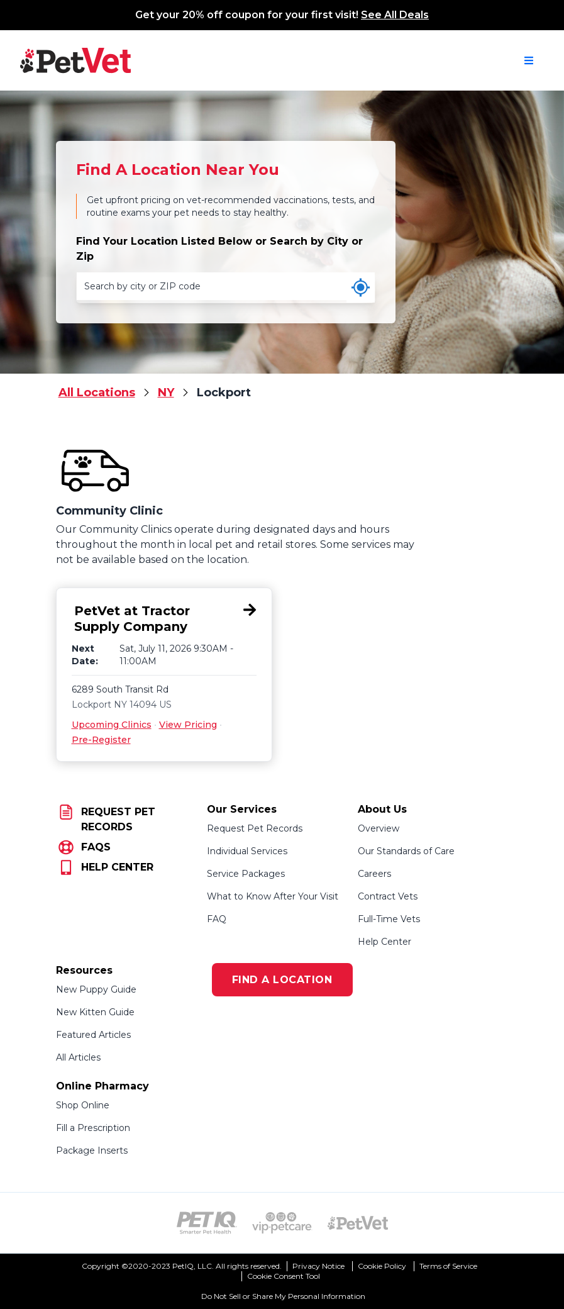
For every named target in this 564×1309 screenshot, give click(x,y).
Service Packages (246, 873)
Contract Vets (387, 896)
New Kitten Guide (95, 1012)
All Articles (78, 1057)
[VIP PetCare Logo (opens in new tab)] (282, 1223)
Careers (374, 873)
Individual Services (247, 851)
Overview (378, 828)
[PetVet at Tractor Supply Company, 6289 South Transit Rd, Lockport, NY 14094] (164, 619)
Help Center (384, 941)
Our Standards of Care (406, 851)
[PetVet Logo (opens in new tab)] (358, 1223)
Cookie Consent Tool (283, 1276)
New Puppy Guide (96, 989)
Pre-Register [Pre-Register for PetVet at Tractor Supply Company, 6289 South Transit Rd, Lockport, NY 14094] (101, 739)
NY (166, 392)
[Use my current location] (360, 287)
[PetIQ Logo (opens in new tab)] (207, 1223)
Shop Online (82, 1105)
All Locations (96, 392)
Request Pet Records (254, 828)
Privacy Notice (318, 1266)
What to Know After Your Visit (272, 896)
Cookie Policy (382, 1266)
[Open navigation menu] (529, 60)
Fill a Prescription (93, 1128)
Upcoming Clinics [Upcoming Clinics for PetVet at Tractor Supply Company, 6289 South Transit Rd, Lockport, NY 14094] (112, 724)
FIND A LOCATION (282, 980)
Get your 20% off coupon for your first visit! (282, 15)
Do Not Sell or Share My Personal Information (283, 1296)
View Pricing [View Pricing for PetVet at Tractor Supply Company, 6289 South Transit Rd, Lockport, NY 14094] (188, 724)
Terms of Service (448, 1266)
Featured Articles (93, 1034)
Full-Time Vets (389, 919)
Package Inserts (92, 1150)
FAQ (216, 919)
